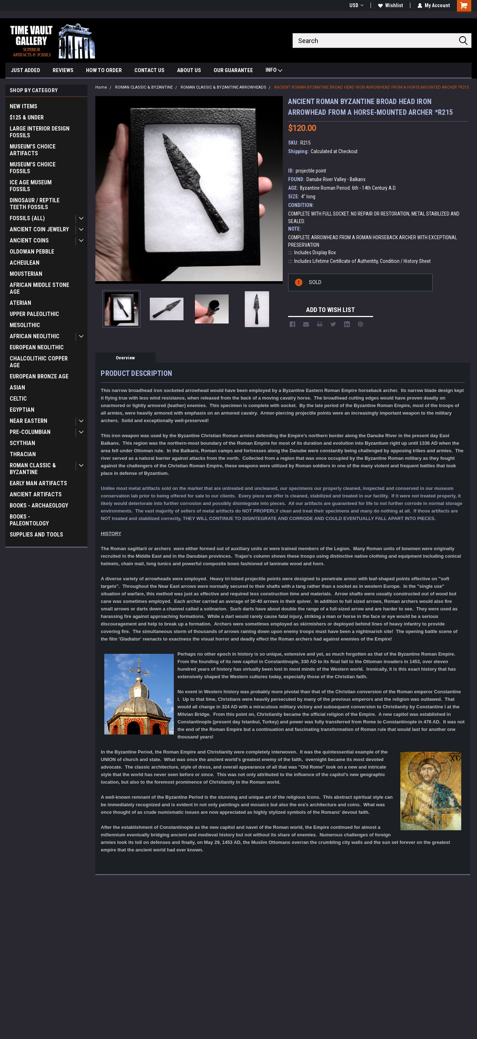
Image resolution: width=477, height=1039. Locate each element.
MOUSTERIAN (26, 273)
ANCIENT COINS (29, 240)
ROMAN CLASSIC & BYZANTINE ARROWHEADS (223, 87)
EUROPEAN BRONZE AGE (39, 376)
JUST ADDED (25, 70)
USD (356, 5)
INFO (274, 70)
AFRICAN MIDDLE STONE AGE (39, 288)
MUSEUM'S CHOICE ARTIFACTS (33, 150)
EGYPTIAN (22, 409)
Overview (125, 357)
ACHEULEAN (24, 262)
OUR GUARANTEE (233, 70)
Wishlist (390, 5)
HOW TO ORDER (104, 70)
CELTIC (18, 398)
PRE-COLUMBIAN (30, 432)
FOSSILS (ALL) (27, 218)
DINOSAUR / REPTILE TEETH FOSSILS (34, 204)
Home (101, 87)
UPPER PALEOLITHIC (34, 314)
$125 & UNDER (27, 117)
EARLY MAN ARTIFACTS (38, 483)
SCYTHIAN (22, 443)
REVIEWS (63, 70)
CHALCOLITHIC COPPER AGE (39, 362)
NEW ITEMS (23, 106)
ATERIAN (20, 302)
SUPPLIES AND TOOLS (36, 534)
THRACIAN (23, 454)
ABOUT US (189, 70)
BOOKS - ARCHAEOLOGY (39, 505)
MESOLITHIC (25, 325)
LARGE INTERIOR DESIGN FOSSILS (40, 132)
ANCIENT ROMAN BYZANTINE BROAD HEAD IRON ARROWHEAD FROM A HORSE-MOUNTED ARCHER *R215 (371, 87)
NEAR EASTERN (28, 420)
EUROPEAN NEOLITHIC (37, 347)
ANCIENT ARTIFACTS (36, 494)
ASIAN (17, 387)
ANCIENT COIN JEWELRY (39, 229)
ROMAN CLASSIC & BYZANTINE (33, 469)
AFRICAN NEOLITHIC (34, 336)
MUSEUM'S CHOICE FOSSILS (33, 168)
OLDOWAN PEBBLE (32, 251)
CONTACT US (149, 70)
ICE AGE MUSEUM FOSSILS (31, 186)
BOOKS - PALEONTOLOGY (29, 520)
